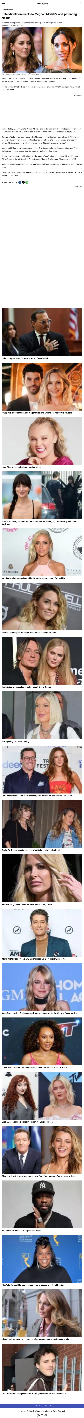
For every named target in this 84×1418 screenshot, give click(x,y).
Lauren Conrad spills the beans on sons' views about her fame (29, 632)
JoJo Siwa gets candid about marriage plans (21, 467)
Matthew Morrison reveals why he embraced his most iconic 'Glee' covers (34, 959)
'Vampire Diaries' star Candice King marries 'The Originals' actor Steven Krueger (37, 413)
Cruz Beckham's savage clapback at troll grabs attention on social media (34, 1393)
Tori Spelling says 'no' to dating (15, 741)
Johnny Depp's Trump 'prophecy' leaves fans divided (25, 358)
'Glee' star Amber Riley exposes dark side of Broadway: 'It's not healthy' (33, 1285)
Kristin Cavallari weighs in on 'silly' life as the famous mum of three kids (33, 578)
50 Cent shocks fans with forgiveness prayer (21, 1230)
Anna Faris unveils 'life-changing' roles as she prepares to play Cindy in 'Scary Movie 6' (40, 1013)
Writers (41, 1406)
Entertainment (7, 10)
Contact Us (33, 1406)
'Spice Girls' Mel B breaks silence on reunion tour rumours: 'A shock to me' (34, 1067)
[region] (42, 110)
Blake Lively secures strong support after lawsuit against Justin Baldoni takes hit (37, 1339)
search (81, 3)
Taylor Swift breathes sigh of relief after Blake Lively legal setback (31, 850)
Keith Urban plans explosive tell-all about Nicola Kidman (26, 687)
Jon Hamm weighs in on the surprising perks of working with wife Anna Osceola (37, 796)
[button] (19, 182)
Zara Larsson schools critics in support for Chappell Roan (27, 1122)
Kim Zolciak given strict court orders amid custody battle (27, 904)
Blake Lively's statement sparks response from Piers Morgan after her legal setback (39, 1176)
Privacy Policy (49, 1406)
